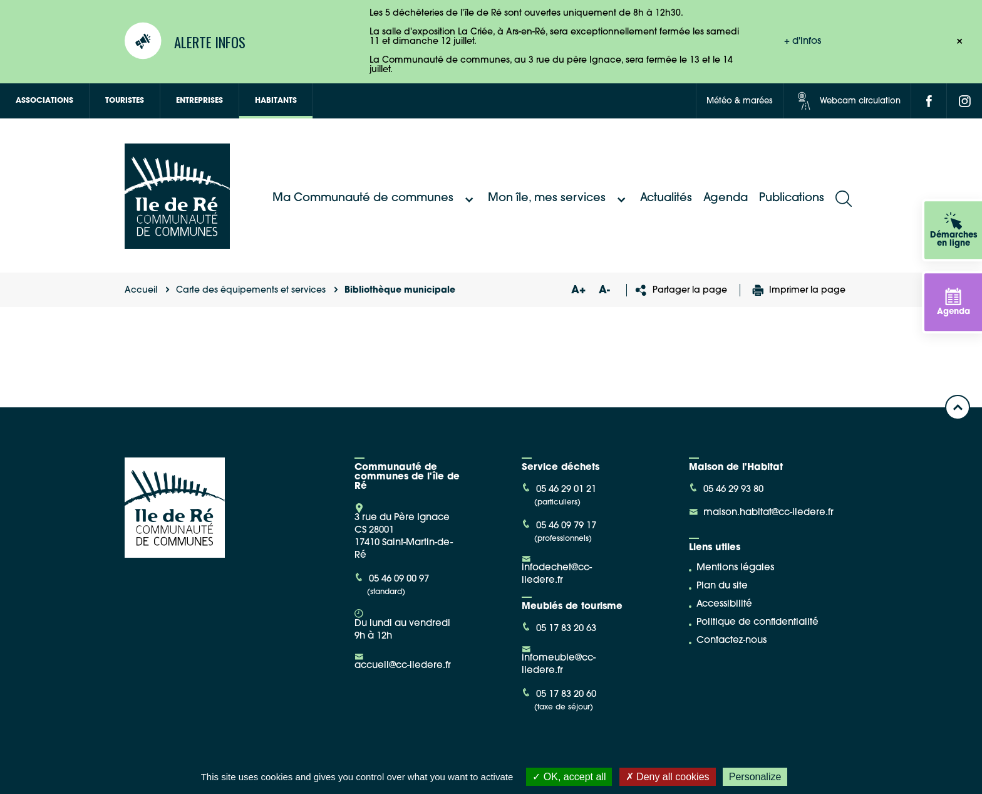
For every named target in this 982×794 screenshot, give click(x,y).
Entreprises (199, 101)
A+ (578, 290)
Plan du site (722, 586)
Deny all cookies (668, 776)
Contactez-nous (731, 640)
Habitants (276, 101)
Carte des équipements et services (251, 290)
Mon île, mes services (558, 199)
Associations (44, 101)
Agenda (725, 198)
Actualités (666, 198)
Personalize (755, 776)
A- (604, 290)
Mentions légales (735, 568)
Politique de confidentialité (757, 622)
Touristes (124, 101)
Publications (791, 198)
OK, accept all (569, 776)
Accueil (141, 290)
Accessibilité (724, 604)
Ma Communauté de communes (374, 199)
